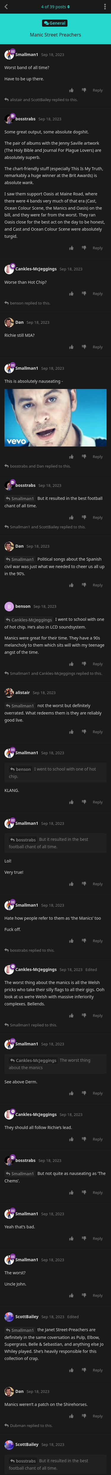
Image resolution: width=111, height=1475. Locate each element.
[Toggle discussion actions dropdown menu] (105, 7)
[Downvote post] (85, 90)
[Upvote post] (72, 90)
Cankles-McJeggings (32, 620)
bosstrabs (26, 840)
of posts (55, 6)
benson (23, 769)
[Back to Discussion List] (6, 7)
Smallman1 (23, 498)
